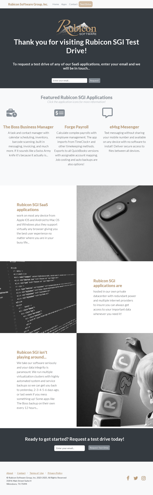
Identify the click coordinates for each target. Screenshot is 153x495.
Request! (94, 80)
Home (55, 4)
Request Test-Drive (99, 447)
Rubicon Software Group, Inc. (28, 4)
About (9, 473)
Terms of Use (37, 473)
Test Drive (85, 4)
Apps (64, 4)
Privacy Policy (55, 473)
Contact (73, 4)
